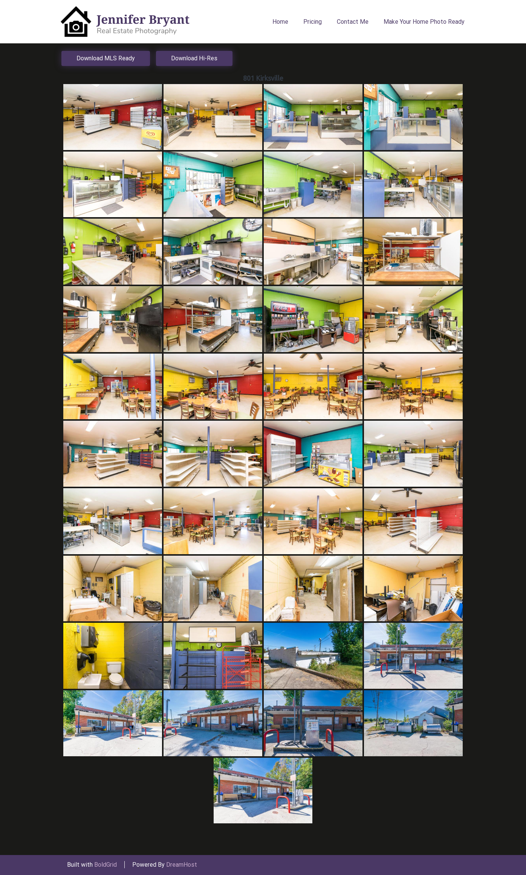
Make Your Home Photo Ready (424, 21)
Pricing (312, 21)
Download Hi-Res (194, 58)
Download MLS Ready (105, 58)
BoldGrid (105, 864)
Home (280, 21)
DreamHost (181, 864)
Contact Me (353, 21)
